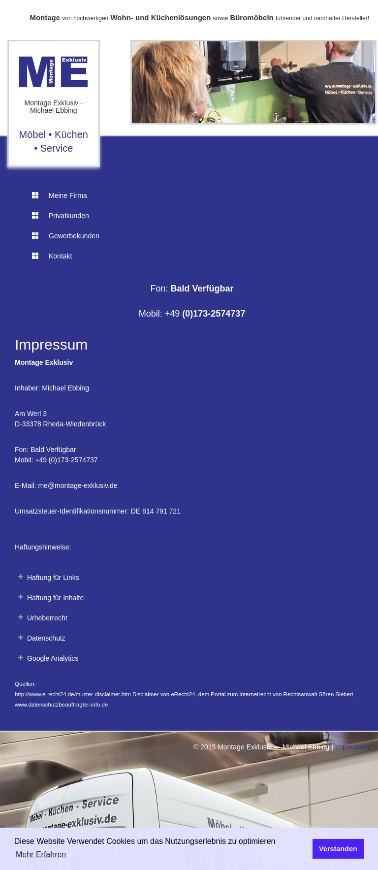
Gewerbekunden (65, 236)
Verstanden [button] (338, 849)
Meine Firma (59, 195)
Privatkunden (60, 216)
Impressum (352, 747)
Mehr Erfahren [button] (41, 854)
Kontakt (52, 256)
